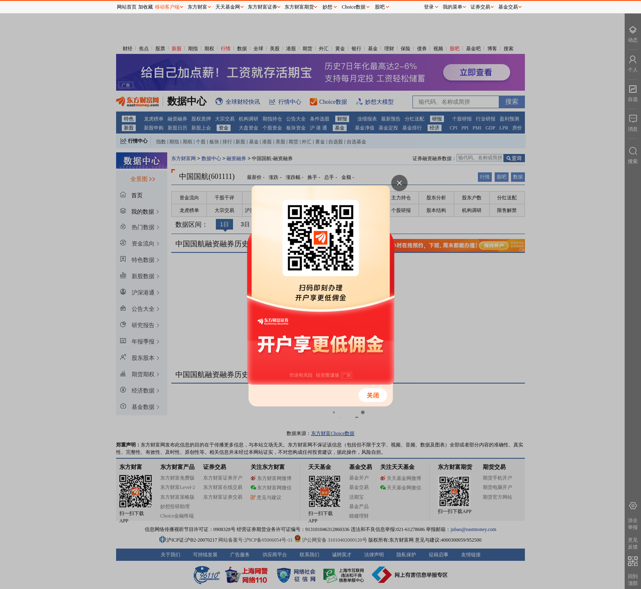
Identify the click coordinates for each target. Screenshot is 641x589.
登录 (429, 7)
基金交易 (508, 7)
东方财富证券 (262, 7)
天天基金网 (227, 7)
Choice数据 (353, 7)
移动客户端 (167, 7)
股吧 (380, 7)
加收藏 (145, 7)
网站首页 (127, 7)
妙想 (327, 7)
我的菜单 (452, 7)
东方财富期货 (299, 7)
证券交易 (480, 7)
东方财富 (197, 7)
